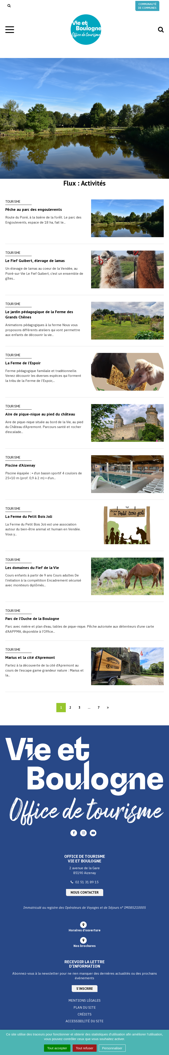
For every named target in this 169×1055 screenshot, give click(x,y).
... (89, 707)
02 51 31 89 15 (87, 882)
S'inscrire (84, 988)
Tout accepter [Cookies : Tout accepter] (57, 1048)
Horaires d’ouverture (85, 930)
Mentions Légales (84, 1000)
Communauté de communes (147, 5)
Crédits (85, 1014)
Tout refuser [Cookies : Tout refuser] (84, 1048)
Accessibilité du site (84, 1021)
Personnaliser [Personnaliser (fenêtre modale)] (112, 1048)
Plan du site (84, 1007)
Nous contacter (85, 892)
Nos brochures (84, 946)
